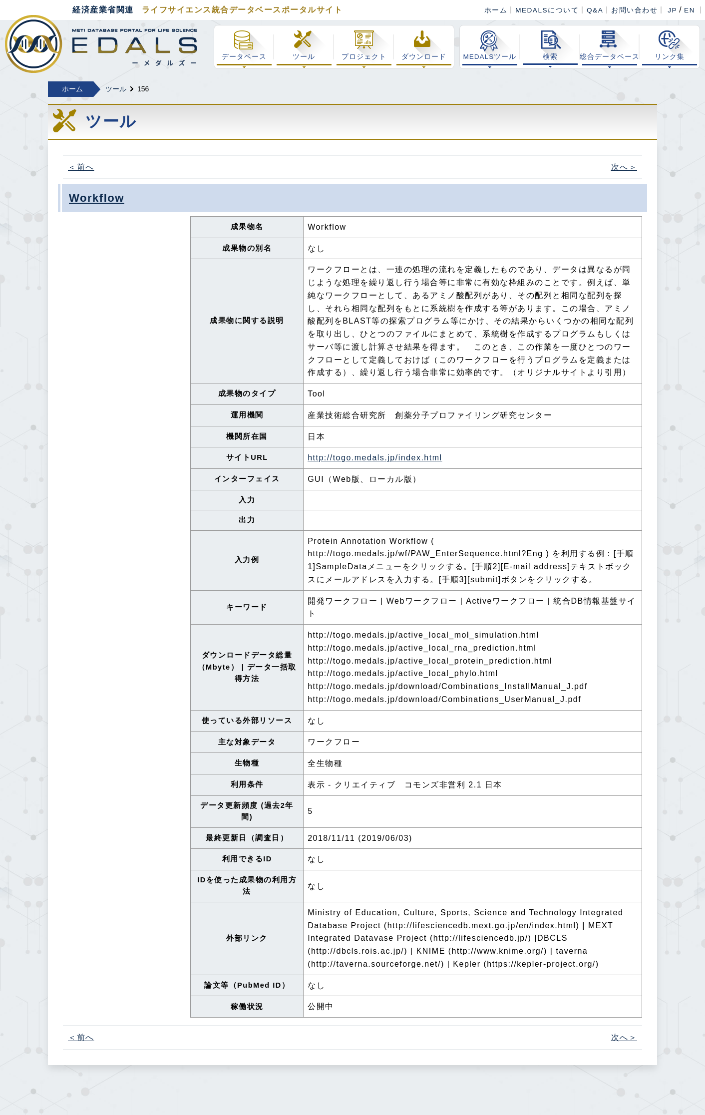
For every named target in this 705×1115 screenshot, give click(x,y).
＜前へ (81, 167)
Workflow (96, 198)
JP (672, 10)
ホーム (496, 10)
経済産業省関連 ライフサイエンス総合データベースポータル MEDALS (101, 44)
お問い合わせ (634, 10)
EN (689, 10)
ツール (115, 89)
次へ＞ (624, 167)
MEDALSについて (547, 10)
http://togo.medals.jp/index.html (375, 457)
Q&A (595, 10)
